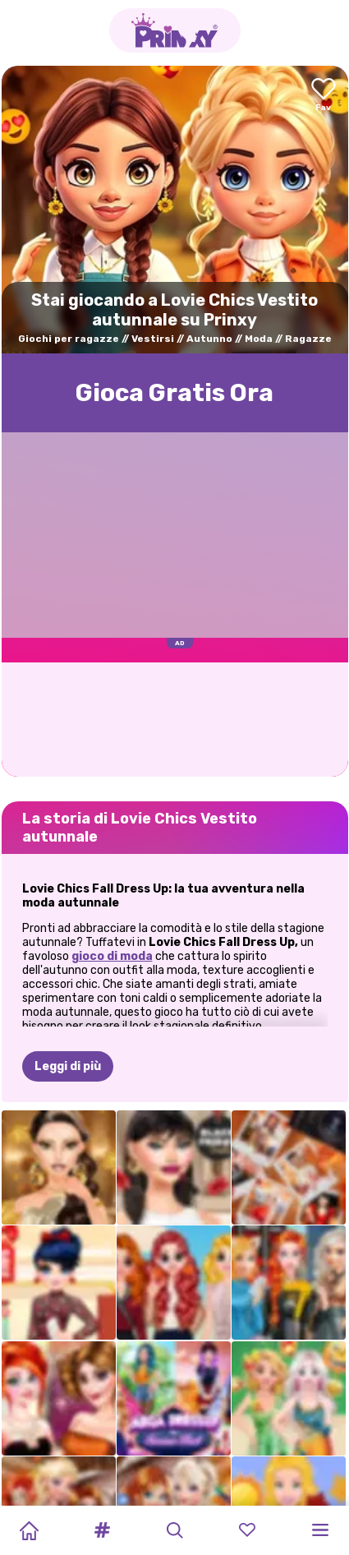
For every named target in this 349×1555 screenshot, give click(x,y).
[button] (101, 1530)
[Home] (28, 1530)
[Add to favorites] (323, 95)
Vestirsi (152, 338)
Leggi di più (67, 1066)
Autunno (209, 338)
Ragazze (308, 338)
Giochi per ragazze (68, 338)
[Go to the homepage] (174, 30)
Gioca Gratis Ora (174, 393)
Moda (259, 338)
